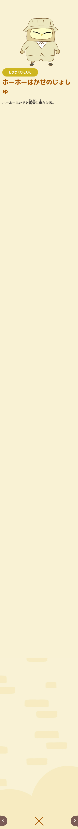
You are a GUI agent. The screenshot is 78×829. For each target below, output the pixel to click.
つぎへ (74, 821)
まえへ (3, 821)
